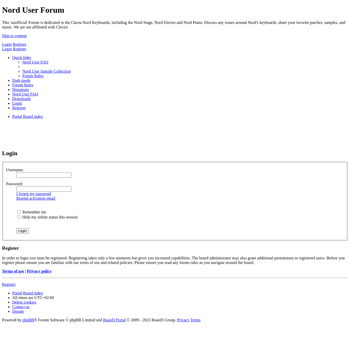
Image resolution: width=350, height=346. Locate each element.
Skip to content (14, 36)
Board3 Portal (114, 320)
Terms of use (13, 271)
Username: (15, 170)
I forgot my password (33, 194)
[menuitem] (35, 62)
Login (7, 44)
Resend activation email (35, 198)
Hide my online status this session (47, 217)
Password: (14, 184)
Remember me (31, 212)
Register (19, 44)
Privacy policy (39, 271)
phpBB (28, 320)
